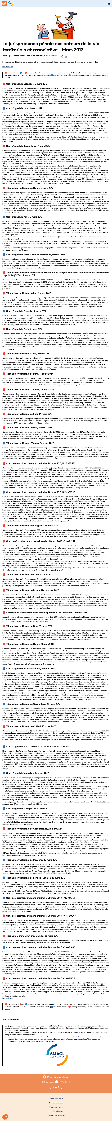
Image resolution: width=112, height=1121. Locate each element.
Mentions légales (56, 1111)
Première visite (56, 1107)
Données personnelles (56, 1115)
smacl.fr (56, 1087)
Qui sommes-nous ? (56, 1099)
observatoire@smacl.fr (89, 1037)
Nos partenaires (56, 1103)
